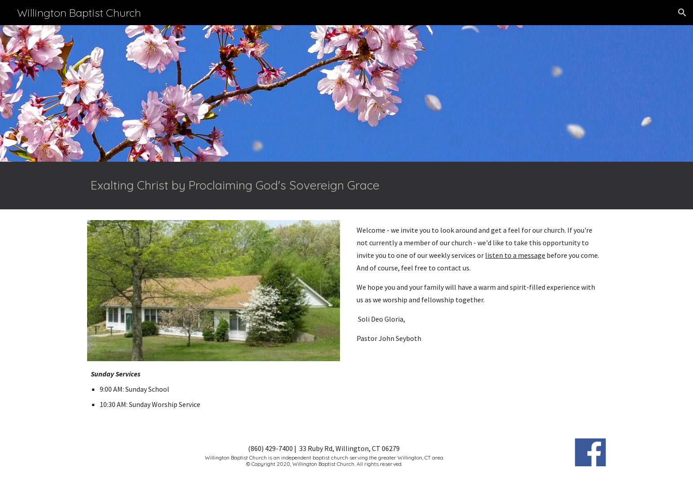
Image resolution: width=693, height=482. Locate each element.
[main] (346, 185)
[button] (682, 12)
